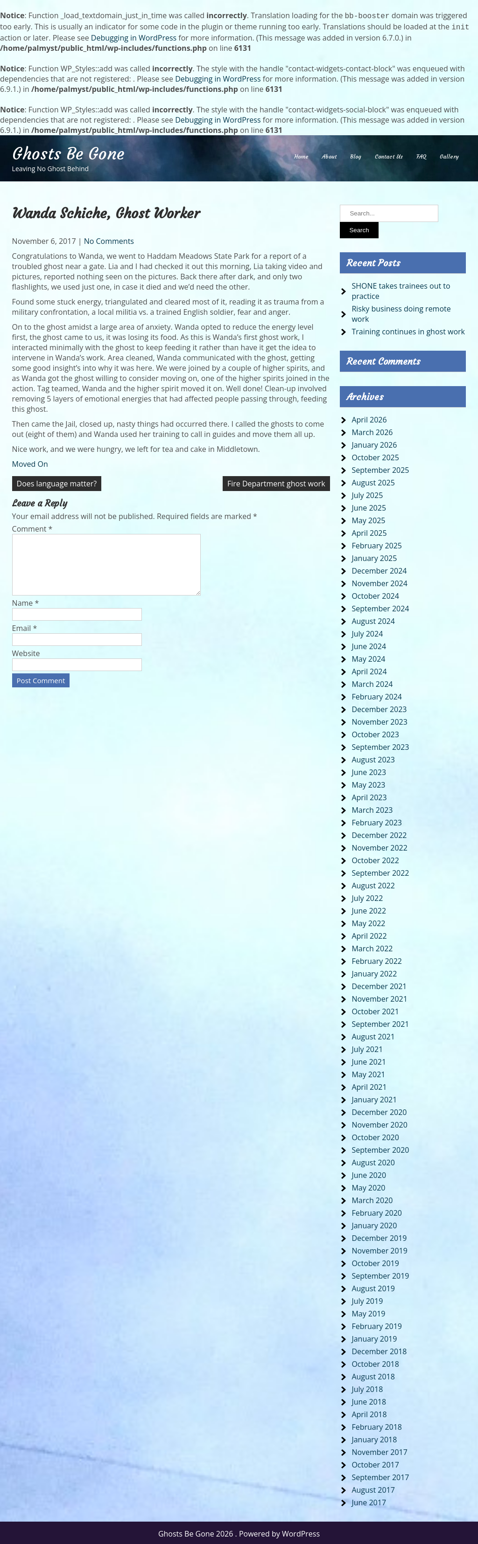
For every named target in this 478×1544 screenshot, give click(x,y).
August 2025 (373, 481)
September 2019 (380, 1274)
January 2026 (374, 443)
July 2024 (367, 632)
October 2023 (375, 732)
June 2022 (368, 909)
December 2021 (379, 984)
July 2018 (367, 1387)
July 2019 (367, 1299)
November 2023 (379, 720)
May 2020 (368, 1186)
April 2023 (369, 795)
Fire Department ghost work (276, 482)
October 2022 (375, 858)
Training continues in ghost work (408, 330)
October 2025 (375, 455)
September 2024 (380, 607)
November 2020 (379, 1123)
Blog (355, 154)
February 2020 (376, 1211)
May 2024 (368, 657)
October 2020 (375, 1135)
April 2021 (369, 1085)
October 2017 (375, 1463)
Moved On (30, 462)
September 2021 (380, 1022)
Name (25, 612)
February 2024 (376, 695)
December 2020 (379, 1110)
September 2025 (380, 468)
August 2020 (373, 1161)
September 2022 (380, 871)
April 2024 (369, 670)
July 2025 (367, 493)
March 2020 (372, 1198)
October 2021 (375, 1009)
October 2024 (375, 594)
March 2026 (372, 430)
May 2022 (368, 921)
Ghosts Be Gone (68, 152)
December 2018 (379, 1349)
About (329, 154)
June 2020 (368, 1173)
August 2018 (373, 1375)
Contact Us (389, 154)
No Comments (109, 239)
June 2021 (368, 1060)
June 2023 (368, 770)
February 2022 (376, 959)
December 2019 (379, 1236)
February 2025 (376, 544)
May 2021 (368, 1072)
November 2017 (379, 1450)
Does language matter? (57, 482)
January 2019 (374, 1337)
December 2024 (379, 569)
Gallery (449, 154)
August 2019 (373, 1286)
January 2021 (374, 1098)
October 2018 (375, 1362)
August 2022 (373, 884)
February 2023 (376, 821)
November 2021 (379, 997)
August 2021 (373, 1035)
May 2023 (368, 783)
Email (24, 637)
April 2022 (369, 934)
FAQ (421, 154)
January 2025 (374, 556)
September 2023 (380, 745)
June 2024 (368, 644)
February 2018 (376, 1425)
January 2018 (374, 1438)
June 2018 (368, 1400)
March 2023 (372, 808)
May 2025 (368, 518)
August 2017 (373, 1488)
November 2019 (379, 1249)
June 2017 (368, 1501)
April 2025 (369, 531)
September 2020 (380, 1148)
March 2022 (372, 947)
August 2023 (373, 758)
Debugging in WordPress (133, 36)
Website (26, 663)
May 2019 (368, 1312)
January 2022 (374, 972)
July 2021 (367, 1047)
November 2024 (379, 581)
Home (301, 154)
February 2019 (376, 1324)
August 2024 (373, 619)
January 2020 (374, 1224)
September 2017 (380, 1475)
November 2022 (379, 846)
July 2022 (367, 896)
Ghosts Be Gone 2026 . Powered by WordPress (239, 1532)
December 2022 (379, 833)
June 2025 (368, 506)
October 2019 (375, 1261)
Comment (32, 527)
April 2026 (369, 418)
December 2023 (379, 707)
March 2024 (372, 682)
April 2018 (369, 1412)
